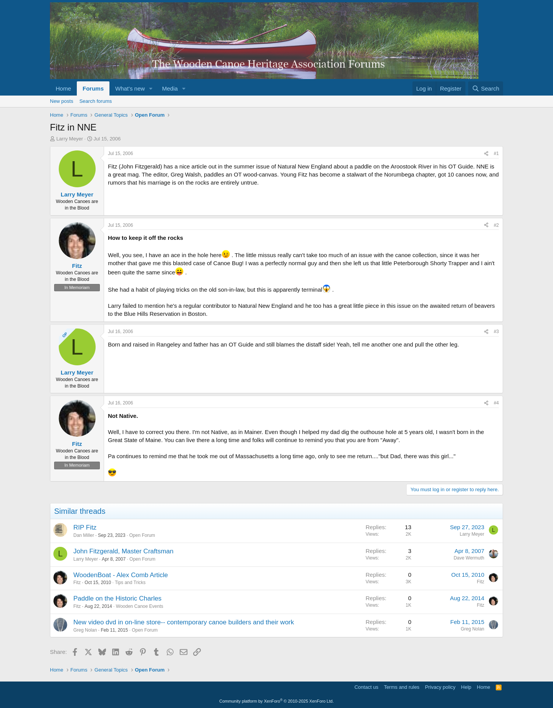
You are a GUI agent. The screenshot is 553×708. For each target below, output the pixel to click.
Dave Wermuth (469, 558)
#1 (496, 153)
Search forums (95, 101)
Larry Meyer (69, 139)
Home (63, 88)
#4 (496, 403)
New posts (61, 101)
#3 (496, 331)
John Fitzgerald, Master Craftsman (123, 551)
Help (466, 687)
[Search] (485, 88)
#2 (496, 225)
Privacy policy (440, 687)
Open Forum (142, 535)
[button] (151, 88)
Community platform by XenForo (276, 701)
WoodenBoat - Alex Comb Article (120, 575)
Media (170, 88)
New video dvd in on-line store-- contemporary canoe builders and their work (183, 622)
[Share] (486, 153)
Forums (93, 88)
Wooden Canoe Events (139, 606)
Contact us (366, 687)
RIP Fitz (84, 527)
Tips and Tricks (130, 582)
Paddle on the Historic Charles (117, 598)
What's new (130, 88)
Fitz (77, 582)
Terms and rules (401, 687)
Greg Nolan (85, 630)
